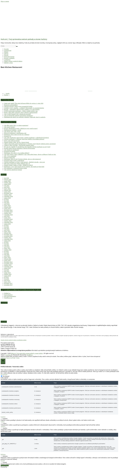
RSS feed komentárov (10, 296)
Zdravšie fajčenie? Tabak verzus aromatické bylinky (18, 106)
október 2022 (7, 221)
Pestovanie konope (9, 56)
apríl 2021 (7, 246)
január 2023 (7, 217)
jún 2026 (6, 178)
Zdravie (6, 53)
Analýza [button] (3, 426)
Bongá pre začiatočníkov (11, 105)
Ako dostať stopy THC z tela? (12, 131)
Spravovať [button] (9, 358)
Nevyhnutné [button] (4, 374)
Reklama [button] (3, 454)
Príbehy (6, 52)
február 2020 (7, 259)
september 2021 (8, 239)
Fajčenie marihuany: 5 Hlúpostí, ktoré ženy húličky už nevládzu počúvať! (24, 139)
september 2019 (8, 266)
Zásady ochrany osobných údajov (13, 61)
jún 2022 (6, 227)
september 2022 (8, 222)
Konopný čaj (7, 136)
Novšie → (7, 95)
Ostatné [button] (3, 460)
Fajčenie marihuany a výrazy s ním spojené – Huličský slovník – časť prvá (24, 162)
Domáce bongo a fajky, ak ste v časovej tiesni (16, 142)
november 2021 (8, 236)
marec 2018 (7, 282)
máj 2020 (6, 254)
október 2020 (7, 250)
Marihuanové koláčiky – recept (12, 130)
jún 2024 (6, 201)
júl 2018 (6, 277)
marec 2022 (7, 231)
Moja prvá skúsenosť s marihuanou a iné (15, 133)
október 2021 (7, 237)
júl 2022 (6, 225)
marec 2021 (7, 248)
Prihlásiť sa (7, 293)
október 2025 (7, 182)
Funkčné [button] (3, 417)
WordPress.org (8, 298)
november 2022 (8, 219)
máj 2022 (6, 228)
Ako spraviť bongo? (9, 127)
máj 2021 (6, 245)
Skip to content (5, 1)
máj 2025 (6, 185)
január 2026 (7, 181)
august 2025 (7, 184)
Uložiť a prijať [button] (5, 465)
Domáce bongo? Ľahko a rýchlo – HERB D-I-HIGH (18, 165)
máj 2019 (6, 271)
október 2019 (7, 265)
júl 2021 (6, 242)
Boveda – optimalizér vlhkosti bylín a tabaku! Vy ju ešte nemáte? (22, 109)
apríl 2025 (7, 187)
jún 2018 (6, 279)
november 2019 (8, 263)
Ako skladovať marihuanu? (11, 150)
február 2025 (7, 190)
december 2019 (8, 262)
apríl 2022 (7, 230)
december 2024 (8, 193)
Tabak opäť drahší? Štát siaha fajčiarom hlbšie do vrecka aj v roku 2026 (23, 103)
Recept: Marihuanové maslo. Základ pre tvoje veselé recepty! (21, 128)
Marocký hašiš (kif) (9, 157)
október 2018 (7, 274)
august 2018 (7, 275)
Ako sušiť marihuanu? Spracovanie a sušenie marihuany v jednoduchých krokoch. (26, 137)
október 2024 (7, 195)
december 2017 (8, 283)
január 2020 (7, 260)
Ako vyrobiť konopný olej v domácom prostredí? (17, 114)
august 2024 (7, 198)
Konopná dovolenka (9, 151)
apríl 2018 (7, 280)
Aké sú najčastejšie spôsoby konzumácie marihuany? (18, 115)
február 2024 (7, 207)
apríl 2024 (7, 204)
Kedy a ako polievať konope (12, 140)
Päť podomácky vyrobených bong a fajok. (15, 168)
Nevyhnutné (6, 376)
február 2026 (7, 179)
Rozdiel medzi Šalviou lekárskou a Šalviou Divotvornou (19, 148)
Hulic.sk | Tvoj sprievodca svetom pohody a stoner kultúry (24, 39)
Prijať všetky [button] (16, 358)
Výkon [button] (2, 421)
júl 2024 (6, 199)
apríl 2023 (7, 216)
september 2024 (8, 196)
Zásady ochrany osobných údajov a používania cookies (13, 340)
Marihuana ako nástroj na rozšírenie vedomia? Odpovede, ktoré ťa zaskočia (24, 117)
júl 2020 (6, 251)
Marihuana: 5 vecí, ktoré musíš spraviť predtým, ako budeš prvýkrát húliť (24, 166)
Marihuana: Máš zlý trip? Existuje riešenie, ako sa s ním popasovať (22, 159)
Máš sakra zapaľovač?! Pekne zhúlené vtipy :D (17, 163)
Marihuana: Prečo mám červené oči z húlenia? (16, 134)
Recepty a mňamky (9, 58)
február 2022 (7, 233)
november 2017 (8, 285)
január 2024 (7, 208)
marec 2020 (7, 257)
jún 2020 (6, 253)
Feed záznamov (8, 294)
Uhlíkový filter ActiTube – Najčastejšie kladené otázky (19, 145)
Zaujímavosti (7, 50)
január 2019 (7, 272)
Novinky (6, 49)
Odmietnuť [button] (4, 358)
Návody (6, 55)
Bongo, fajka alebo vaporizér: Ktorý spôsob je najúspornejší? (21, 112)
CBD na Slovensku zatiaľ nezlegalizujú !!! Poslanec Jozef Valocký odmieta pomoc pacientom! (30, 143)
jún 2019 (6, 269)
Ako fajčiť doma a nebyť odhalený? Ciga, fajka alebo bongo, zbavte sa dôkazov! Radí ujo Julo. (30, 154)
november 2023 (8, 211)
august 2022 (7, 224)
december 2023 (8, 210)
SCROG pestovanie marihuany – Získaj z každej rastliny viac (21, 111)
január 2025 (7, 191)
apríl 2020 (7, 256)
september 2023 (8, 214)
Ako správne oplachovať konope (13, 169)
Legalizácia (7, 59)
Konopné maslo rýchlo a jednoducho (14, 160)
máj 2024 (6, 202)
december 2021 (8, 234)
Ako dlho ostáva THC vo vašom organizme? (16, 125)
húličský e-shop (8, 62)
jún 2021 (6, 243)
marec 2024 (7, 205)
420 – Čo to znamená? (10, 156)
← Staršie (7, 93)
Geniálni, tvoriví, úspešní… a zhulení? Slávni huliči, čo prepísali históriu (24, 108)
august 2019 (7, 268)
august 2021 (7, 240)
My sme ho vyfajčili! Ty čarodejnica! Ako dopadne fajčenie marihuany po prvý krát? (27, 147)
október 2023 (7, 213)
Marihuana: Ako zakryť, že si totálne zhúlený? (16, 153)
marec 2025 (7, 188)
